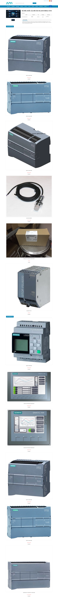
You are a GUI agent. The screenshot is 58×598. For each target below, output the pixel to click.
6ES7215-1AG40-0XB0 (29, 116)
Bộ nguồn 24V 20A (29, 310)
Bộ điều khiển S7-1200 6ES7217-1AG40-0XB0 (29, 592)
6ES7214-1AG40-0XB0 (29, 75)
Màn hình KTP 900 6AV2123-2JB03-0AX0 (29, 403)
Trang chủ (7, 8)
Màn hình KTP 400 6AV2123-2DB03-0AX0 (29, 447)
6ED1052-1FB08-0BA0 (29, 365)
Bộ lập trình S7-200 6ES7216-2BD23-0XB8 (29, 258)
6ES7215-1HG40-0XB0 (29, 170)
